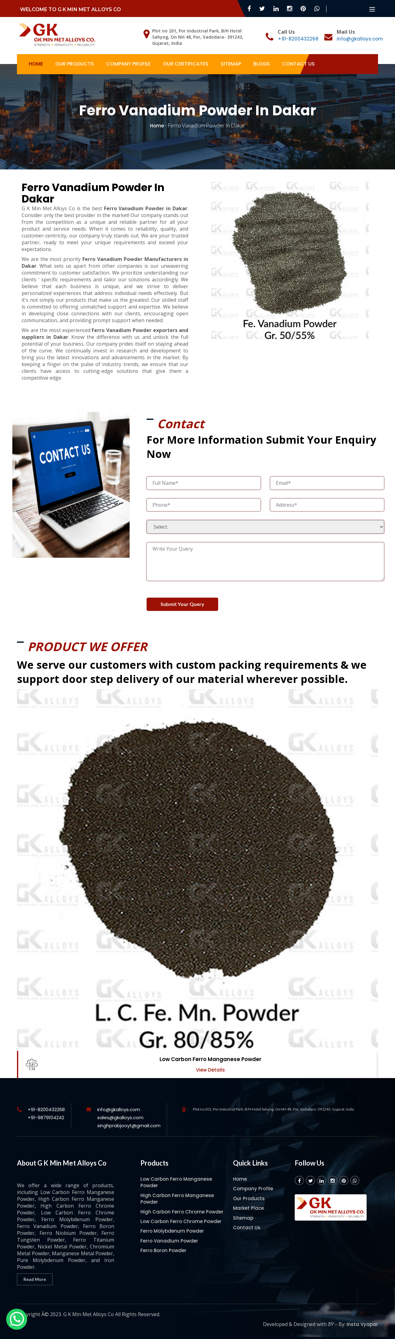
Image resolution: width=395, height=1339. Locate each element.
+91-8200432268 (298, 39)
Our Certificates (185, 63)
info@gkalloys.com (360, 39)
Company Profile (128, 63)
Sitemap (231, 63)
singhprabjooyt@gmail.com (128, 1125)
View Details (210, 1070)
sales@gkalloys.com (120, 1117)
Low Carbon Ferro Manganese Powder (210, 1059)
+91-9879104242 (46, 1117)
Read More (34, 1279)
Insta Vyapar (362, 1324)
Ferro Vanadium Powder (169, 1241)
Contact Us (298, 63)
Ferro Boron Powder (163, 1250)
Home (36, 63)
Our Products (74, 63)
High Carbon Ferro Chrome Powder (181, 1212)
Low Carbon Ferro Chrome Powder (181, 1221)
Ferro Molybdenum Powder (172, 1231)
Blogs (261, 63)
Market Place (248, 1208)
